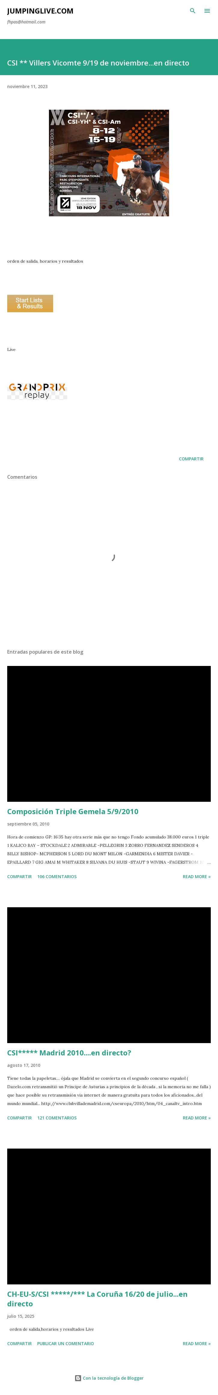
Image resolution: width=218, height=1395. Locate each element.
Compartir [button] (191, 459)
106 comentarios (57, 876)
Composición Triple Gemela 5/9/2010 (72, 811)
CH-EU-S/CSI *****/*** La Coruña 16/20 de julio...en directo (97, 1298)
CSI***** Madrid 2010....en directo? (69, 1053)
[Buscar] (192, 10)
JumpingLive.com (40, 11)
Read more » (197, 876)
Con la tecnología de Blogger (109, 1378)
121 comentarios (57, 1118)
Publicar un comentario (65, 1343)
